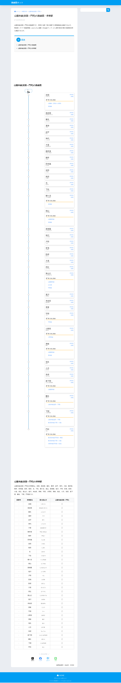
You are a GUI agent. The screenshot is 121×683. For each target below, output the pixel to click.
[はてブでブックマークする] (47, 660)
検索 (108, 10)
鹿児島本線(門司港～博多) (55, 438)
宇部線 (50, 288)
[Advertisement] (44, 67)
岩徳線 (50, 106)
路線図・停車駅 (69, 665)
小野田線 (50, 337)
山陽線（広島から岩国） (55, 103)
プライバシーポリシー (60, 678)
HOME (60, 676)
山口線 (50, 285)
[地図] (72, 96)
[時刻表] (71, 94)
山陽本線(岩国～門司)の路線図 (27, 45)
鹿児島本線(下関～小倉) (55, 423)
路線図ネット (17, 2)
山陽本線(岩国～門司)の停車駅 (27, 48)
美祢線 (50, 355)
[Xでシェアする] (32, 660)
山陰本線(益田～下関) (54, 405)
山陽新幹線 (51, 219)
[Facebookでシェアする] (40, 660)
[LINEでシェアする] (55, 659)
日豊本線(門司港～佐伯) (55, 444)
